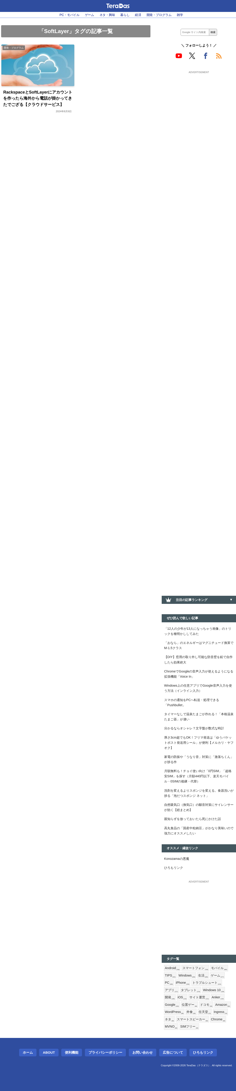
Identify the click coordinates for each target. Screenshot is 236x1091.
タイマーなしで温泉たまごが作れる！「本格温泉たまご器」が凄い (199, 716)
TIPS (170, 976)
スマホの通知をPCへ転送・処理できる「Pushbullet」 (191, 702)
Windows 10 (213, 990)
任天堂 (205, 1012)
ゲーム (89, 15)
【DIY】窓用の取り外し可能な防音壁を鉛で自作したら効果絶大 (198, 659)
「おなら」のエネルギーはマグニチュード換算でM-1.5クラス (199, 645)
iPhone (183, 983)
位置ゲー (189, 1005)
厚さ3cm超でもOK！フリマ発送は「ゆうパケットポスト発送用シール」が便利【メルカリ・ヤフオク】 (199, 743)
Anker (218, 997)
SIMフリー (189, 1027)
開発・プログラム (159, 15)
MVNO (171, 1027)
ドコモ (206, 1005)
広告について (173, 1052)
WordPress (174, 1012)
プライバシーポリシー (105, 1052)
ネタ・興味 (107, 15)
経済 (138, 15)
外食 (190, 1012)
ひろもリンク (173, 867)
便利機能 (71, 1052)
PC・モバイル (69, 15)
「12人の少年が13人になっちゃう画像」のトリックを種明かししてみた (197, 631)
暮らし (125, 15)
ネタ (169, 1019)
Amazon (222, 1005)
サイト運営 (199, 997)
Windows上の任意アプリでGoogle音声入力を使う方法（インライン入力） (198, 688)
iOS (182, 997)
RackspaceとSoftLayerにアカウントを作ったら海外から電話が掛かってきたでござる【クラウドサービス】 (37, 98)
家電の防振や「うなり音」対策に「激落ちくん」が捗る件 (199, 759)
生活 (203, 976)
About (49, 1052)
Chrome (218, 1019)
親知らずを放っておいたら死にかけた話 (192, 819)
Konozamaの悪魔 (176, 858)
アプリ (171, 990)
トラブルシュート (206, 983)
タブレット (190, 990)
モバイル (219, 968)
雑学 (180, 15)
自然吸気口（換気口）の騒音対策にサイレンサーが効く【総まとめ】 (199, 807)
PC (169, 983)
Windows (187, 976)
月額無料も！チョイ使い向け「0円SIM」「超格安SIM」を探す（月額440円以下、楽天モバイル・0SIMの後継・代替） (198, 776)
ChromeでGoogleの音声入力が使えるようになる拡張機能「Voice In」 (199, 674)
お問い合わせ (142, 1052)
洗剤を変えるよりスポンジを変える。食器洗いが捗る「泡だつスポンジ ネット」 (199, 793)
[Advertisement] (199, 103)
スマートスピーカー (192, 1019)
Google (172, 1005)
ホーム (28, 1052)
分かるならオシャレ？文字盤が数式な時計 (194, 728)
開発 (170, 997)
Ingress (220, 1012)
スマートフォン (195, 968)
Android (172, 968)
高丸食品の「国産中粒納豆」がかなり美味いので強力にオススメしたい (199, 830)
